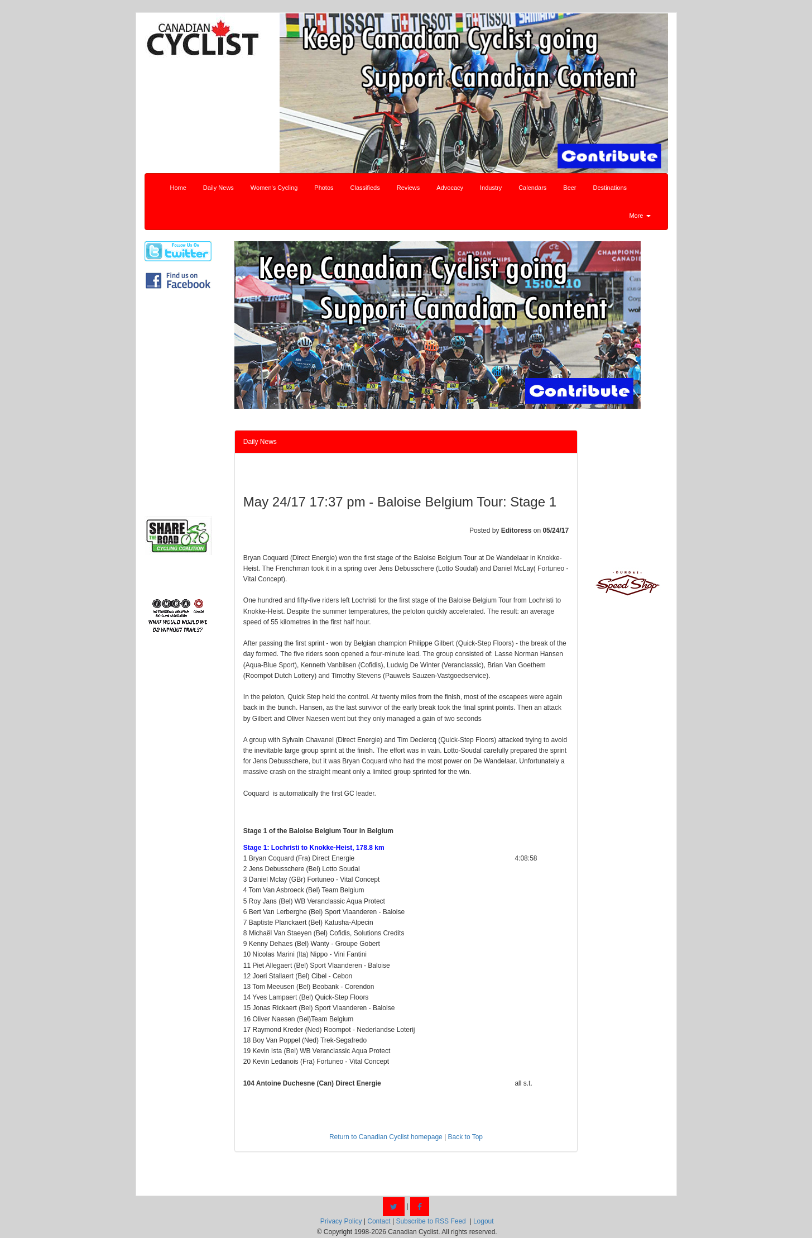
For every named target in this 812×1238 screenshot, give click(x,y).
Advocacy (449, 187)
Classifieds (365, 187)
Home (178, 187)
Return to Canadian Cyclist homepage (386, 1137)
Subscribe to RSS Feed (430, 1221)
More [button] (639, 215)
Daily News (218, 187)
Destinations (610, 187)
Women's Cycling (274, 187)
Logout (483, 1221)
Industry (491, 187)
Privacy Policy (341, 1221)
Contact (378, 1221)
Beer (569, 187)
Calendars (532, 187)
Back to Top (465, 1137)
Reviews (408, 187)
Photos (323, 187)
